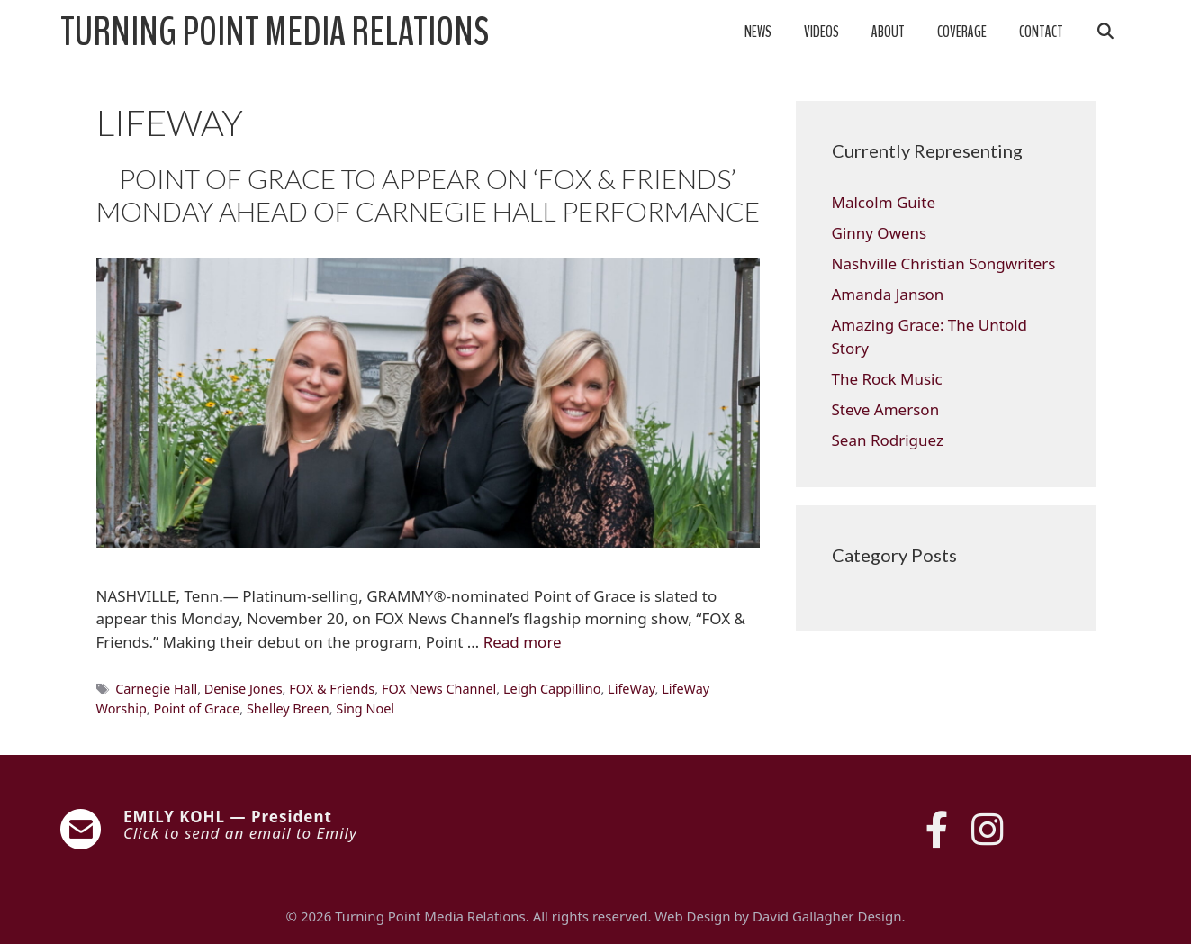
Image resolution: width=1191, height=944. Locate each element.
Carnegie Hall (156, 688)
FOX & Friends (331, 688)
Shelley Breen (288, 708)
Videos (821, 32)
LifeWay (631, 688)
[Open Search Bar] (1105, 32)
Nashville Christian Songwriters (944, 263)
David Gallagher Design (827, 916)
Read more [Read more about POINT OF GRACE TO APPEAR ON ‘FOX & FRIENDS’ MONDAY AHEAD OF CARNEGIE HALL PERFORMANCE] (522, 641)
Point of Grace (196, 708)
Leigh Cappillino (552, 688)
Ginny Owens (879, 232)
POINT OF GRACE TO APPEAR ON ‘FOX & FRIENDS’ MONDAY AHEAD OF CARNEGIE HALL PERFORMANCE (428, 194)
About (888, 32)
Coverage (962, 32)
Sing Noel (365, 708)
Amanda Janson (888, 294)
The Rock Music (887, 378)
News (757, 32)
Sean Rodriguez (887, 440)
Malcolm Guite (883, 202)
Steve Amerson (886, 409)
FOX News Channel (439, 688)
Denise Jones (243, 688)
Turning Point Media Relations (274, 32)
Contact (1041, 32)
